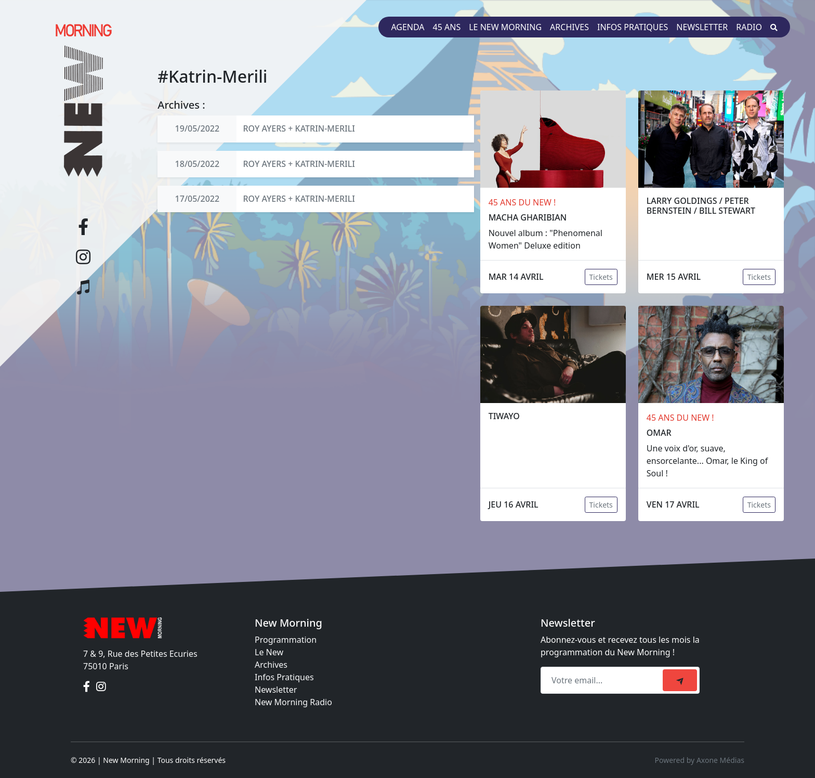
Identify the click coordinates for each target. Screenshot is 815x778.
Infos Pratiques (284, 677)
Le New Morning (505, 27)
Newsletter (702, 27)
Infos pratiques (632, 27)
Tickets (601, 277)
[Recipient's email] (603, 680)
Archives (569, 27)
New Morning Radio (293, 702)
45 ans (447, 27)
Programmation (286, 639)
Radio (749, 27)
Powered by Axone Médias (699, 760)
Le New (269, 652)
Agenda (407, 27)
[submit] (680, 680)
